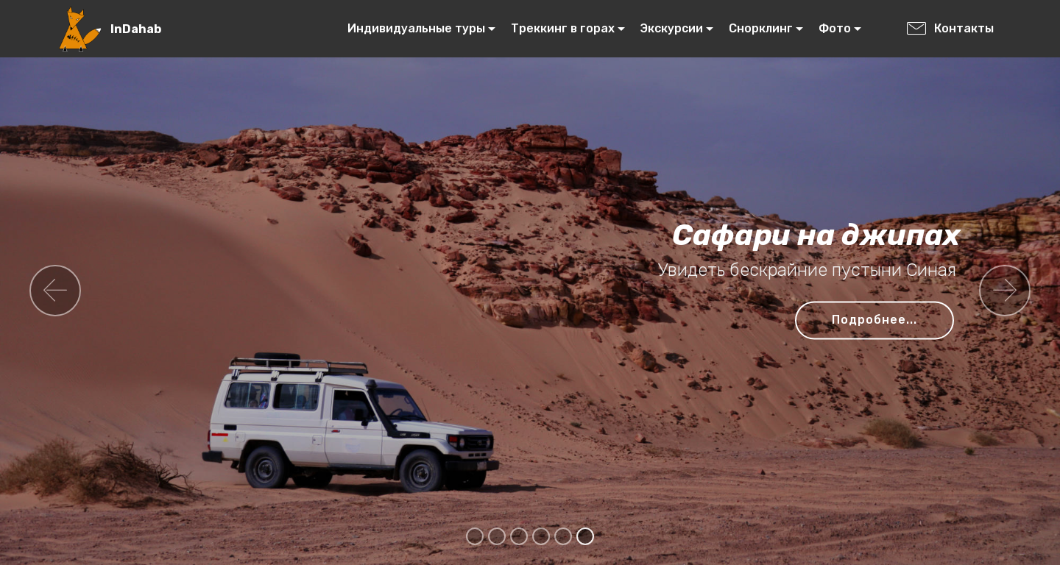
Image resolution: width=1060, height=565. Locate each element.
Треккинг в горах (563, 28)
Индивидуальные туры (416, 28)
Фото (835, 28)
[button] (55, 290)
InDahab (135, 29)
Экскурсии (671, 28)
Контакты (950, 28)
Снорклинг (761, 28)
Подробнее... (874, 320)
